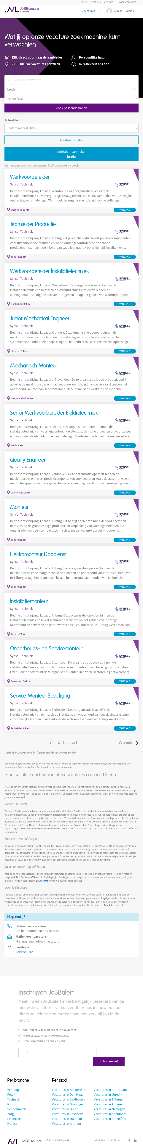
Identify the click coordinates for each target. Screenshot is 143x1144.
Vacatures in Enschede (67, 1108)
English (115, 1134)
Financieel (14, 1112)
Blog (84, 2)
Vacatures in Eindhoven (68, 1093)
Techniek (13, 1093)
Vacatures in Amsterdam (69, 1083)
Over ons (96, 2)
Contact (108, 2)
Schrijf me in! (111, 1055)
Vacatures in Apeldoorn (110, 1108)
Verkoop (13, 1083)
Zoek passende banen (71, 108)
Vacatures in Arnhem (66, 1117)
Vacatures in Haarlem (67, 1112)
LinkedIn (136, 1134)
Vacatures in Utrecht (108, 1088)
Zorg (10, 1108)
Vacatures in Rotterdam (110, 1083)
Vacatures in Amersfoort (111, 1112)
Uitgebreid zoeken (71, 140)
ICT (9, 1098)
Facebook (129, 1134)
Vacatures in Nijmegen (109, 1103)
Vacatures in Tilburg (108, 1093)
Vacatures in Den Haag (67, 1088)
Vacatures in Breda (65, 1103)
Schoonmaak (16, 1103)
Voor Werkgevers (128, 2)
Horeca (12, 1117)
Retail (11, 1088)
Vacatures (88, 11)
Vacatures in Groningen (68, 1098)
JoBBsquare (24, 954)
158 (74, 745)
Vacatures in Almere (108, 1098)
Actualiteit (12, 120)
